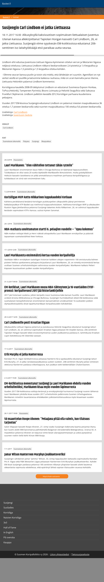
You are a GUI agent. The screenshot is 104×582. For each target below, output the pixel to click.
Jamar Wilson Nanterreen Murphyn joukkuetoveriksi (34, 454)
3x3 (5, 522)
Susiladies (9, 507)
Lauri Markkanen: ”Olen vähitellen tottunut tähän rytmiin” (38, 165)
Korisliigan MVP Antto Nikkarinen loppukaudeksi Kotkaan (38, 197)
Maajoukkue (46, 141)
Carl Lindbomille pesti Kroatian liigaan (27, 322)
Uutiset (16, 17)
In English (8, 532)
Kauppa (7, 542)
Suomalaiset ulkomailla (11, 141)
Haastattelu (18, 160)
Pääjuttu (26, 141)
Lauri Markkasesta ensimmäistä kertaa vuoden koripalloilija (39, 255)
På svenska (9, 537)
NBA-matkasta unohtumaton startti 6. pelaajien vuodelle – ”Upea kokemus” (49, 229)
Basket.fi (6, 17)
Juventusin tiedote (23, 115)
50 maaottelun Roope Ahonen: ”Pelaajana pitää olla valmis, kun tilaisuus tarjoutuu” (47, 421)
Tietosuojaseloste (80, 554)
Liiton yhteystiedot (59, 554)
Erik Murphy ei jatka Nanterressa (23, 354)
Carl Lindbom (20, 112)
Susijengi (35, 141)
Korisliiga (8, 512)
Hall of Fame (10, 527)
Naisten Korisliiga (12, 517)
